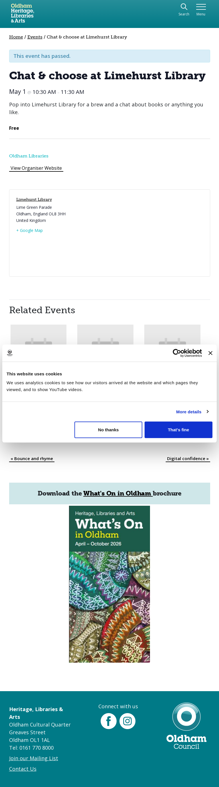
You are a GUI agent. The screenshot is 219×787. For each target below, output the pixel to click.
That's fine (178, 429)
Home (16, 37)
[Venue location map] (155, 233)
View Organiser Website (36, 168)
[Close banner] (210, 353)
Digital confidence (188, 458)
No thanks (108, 429)
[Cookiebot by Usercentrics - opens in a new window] (177, 353)
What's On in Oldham (118, 493)
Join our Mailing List (33, 758)
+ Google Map (29, 230)
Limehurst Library (34, 199)
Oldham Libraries (28, 156)
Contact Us (22, 768)
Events (34, 37)
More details (189, 411)
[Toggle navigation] (201, 10)
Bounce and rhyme (32, 458)
